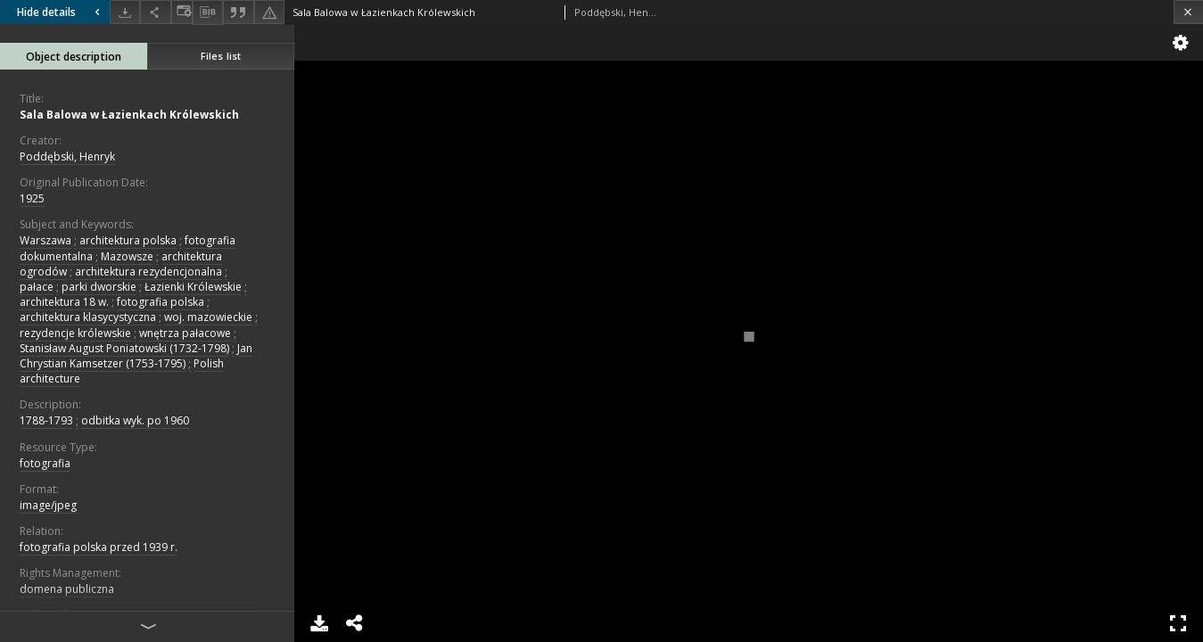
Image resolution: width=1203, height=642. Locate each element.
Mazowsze (127, 256)
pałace (37, 286)
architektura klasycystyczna (88, 317)
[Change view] (182, 12)
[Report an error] (269, 12)
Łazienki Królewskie (193, 286)
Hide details (60, 12)
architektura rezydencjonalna (148, 271)
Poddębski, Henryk (67, 156)
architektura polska (128, 240)
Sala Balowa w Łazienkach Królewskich (129, 114)
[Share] (155, 12)
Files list (221, 55)
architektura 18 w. (64, 301)
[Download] (125, 12)
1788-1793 (46, 420)
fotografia (45, 463)
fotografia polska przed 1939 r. (98, 547)
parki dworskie (99, 286)
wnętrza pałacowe (185, 333)
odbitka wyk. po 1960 (135, 420)
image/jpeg (48, 505)
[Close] (1188, 12)
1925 (32, 198)
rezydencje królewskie (75, 333)
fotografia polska (160, 301)
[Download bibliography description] (208, 12)
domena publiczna (67, 589)
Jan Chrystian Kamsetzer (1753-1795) (136, 356)
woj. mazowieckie (208, 317)
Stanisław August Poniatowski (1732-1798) (124, 348)
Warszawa (45, 240)
